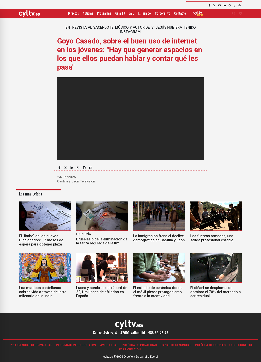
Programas (104, 14)
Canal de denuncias (176, 345)
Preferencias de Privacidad (31, 345)
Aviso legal (109, 345)
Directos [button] (73, 14)
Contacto (180, 14)
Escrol (154, 356)
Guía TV (120, 14)
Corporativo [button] (162, 14)
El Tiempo (144, 14)
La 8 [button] (131, 14)
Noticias (88, 14)
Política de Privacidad (139, 345)
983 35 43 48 (158, 333)
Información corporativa (76, 345)
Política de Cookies (210, 345)
